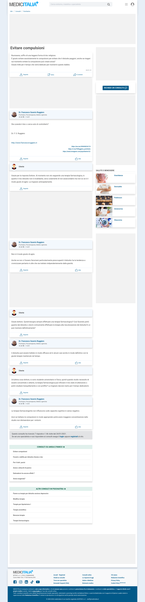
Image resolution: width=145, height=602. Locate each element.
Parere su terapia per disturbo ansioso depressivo (30, 493)
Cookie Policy (115, 583)
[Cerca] (109, 4)
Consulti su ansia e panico (51, 447)
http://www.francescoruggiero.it (24, 143)
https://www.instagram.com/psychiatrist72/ (76, 151)
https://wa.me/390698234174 (80, 146)
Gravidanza (118, 175)
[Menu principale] (126, 4)
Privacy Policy (115, 580)
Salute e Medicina (87, 580)
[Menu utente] (132, 4)
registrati (74, 436)
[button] (24, 74)
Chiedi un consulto (59, 578)
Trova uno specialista (60, 580)
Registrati (62, 575)
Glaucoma (118, 220)
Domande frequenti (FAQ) (61, 583)
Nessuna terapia (19, 515)
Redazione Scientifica (117, 578)
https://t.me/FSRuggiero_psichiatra (79, 149)
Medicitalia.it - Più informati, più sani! (23, 5)
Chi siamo (114, 575)
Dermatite (118, 187)
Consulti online (86, 575)
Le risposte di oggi (88, 578)
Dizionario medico (87, 583)
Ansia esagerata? (19, 479)
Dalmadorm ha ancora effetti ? (24, 473)
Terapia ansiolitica (19, 510)
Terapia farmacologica (21, 521)
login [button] (62, 436)
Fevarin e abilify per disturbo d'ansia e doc (28, 457)
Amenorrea (118, 209)
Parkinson (118, 198)
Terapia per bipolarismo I (22, 504)
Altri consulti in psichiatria (51, 489)
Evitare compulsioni (20, 451)
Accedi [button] (56, 575)
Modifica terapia (19, 499)
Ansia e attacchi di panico (22, 468)
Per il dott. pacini (19, 462)
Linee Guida (36, 591)
